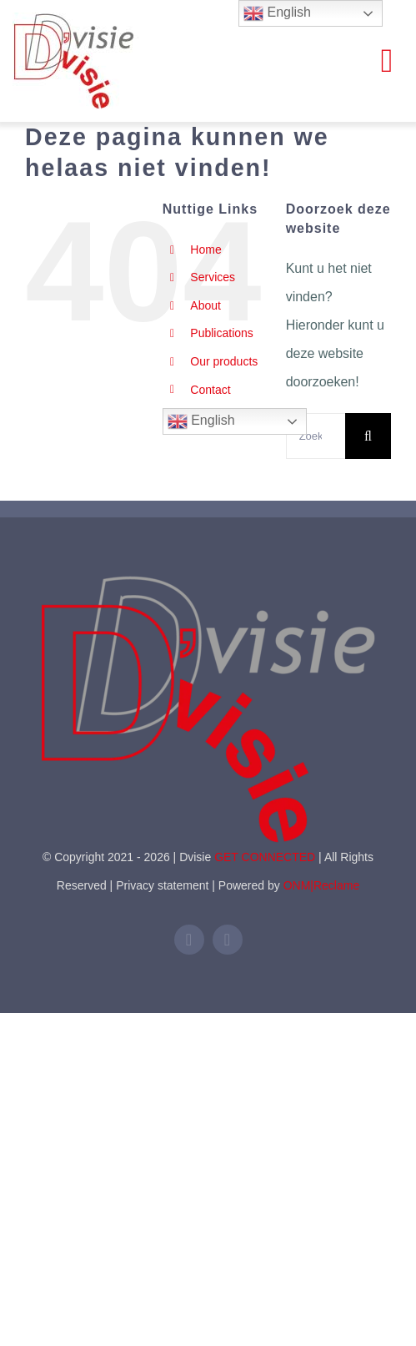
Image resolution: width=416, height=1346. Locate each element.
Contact (210, 389)
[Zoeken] (368, 436)
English (201, 421)
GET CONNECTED (264, 857)
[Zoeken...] (315, 436)
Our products (224, 361)
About (205, 305)
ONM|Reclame (321, 885)
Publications (221, 333)
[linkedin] (189, 940)
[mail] (228, 940)
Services (212, 277)
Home (205, 249)
